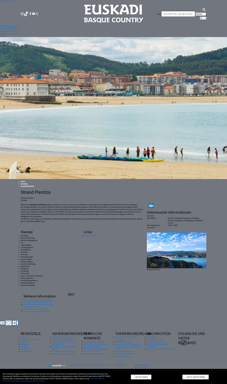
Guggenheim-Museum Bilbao (64, 337)
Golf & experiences (122, 356)
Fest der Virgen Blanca (93, 346)
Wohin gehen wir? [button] (9, 26)
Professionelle (144, 367)
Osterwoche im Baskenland (95, 353)
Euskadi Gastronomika (124, 351)
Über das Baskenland (155, 342)
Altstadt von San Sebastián (63, 353)
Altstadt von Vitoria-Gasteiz (63, 351)
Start (23, 181)
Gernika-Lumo (26, 351)
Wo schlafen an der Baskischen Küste (38, 299)
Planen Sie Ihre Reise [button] (10, 33)
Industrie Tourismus (123, 342)
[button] (204, 9)
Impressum (119, 365)
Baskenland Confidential (125, 353)
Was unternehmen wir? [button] (11, 29)
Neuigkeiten (152, 337)
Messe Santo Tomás (92, 351)
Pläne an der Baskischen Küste (36, 309)
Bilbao (23, 337)
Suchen (200, 14)
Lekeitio (24, 342)
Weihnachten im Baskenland (95, 349)
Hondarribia (25, 349)
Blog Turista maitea (155, 339)
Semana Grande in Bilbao (94, 341)
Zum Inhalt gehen (7, 1)
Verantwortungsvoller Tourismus (160, 349)
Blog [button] (4, 36)
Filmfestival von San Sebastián (96, 344)
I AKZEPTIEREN (141, 377)
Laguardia (25, 344)
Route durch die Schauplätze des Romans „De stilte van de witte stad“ (128, 346)
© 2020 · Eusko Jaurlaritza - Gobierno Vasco (87, 365)
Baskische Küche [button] (8, 31)
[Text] (178, 14)
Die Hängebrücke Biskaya (62, 339)
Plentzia (171, 216)
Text (159, 14)
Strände (24, 184)
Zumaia (24, 346)
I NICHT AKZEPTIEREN (195, 377)
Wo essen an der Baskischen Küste (37, 302)
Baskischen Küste (91, 235)
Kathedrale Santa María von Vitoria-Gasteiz (63, 343)
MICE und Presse (144, 365)
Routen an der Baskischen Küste (36, 311)
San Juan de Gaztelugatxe (31, 339)
